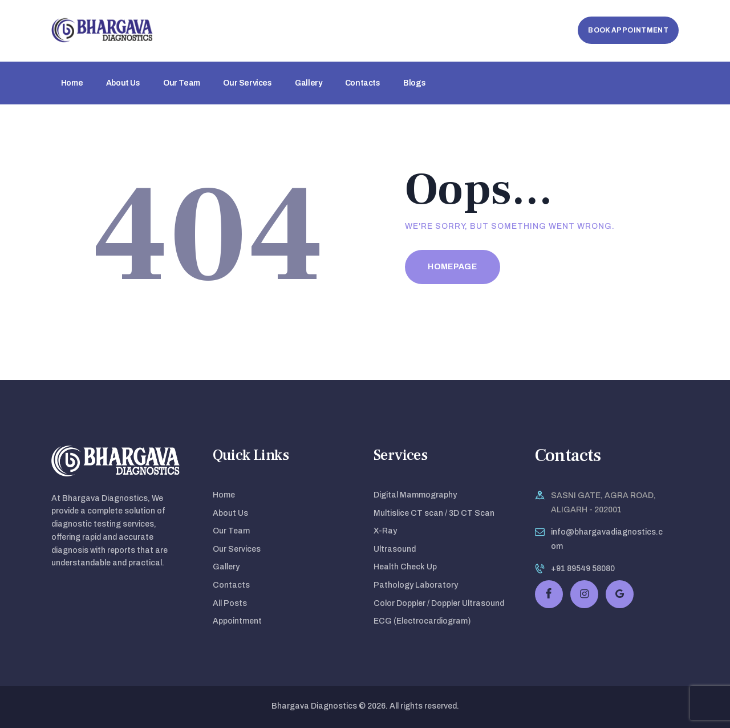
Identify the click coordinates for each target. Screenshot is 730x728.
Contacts (231, 585)
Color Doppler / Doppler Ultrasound (439, 603)
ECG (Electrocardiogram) (422, 621)
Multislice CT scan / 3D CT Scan (434, 513)
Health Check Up (405, 567)
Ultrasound (395, 549)
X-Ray (385, 531)
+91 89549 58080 (583, 568)
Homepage (452, 266)
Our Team (231, 531)
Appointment (237, 621)
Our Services (237, 549)
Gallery (226, 567)
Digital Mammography (415, 495)
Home (224, 495)
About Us (230, 513)
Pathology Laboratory (416, 585)
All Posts (230, 603)
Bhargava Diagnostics (314, 706)
